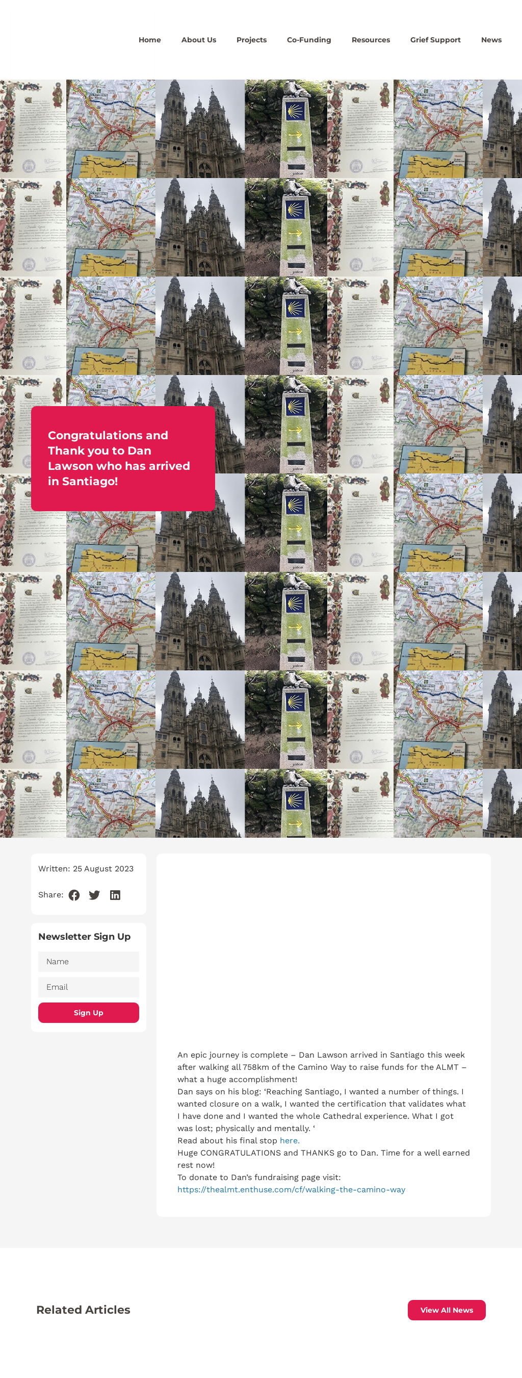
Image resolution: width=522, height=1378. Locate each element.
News (491, 39)
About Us (198, 39)
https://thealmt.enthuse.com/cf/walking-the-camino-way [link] (291, 1189)
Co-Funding (309, 39)
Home (150, 39)
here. (290, 1140)
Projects (252, 39)
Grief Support (435, 39)
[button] (74, 895)
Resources (371, 39)
